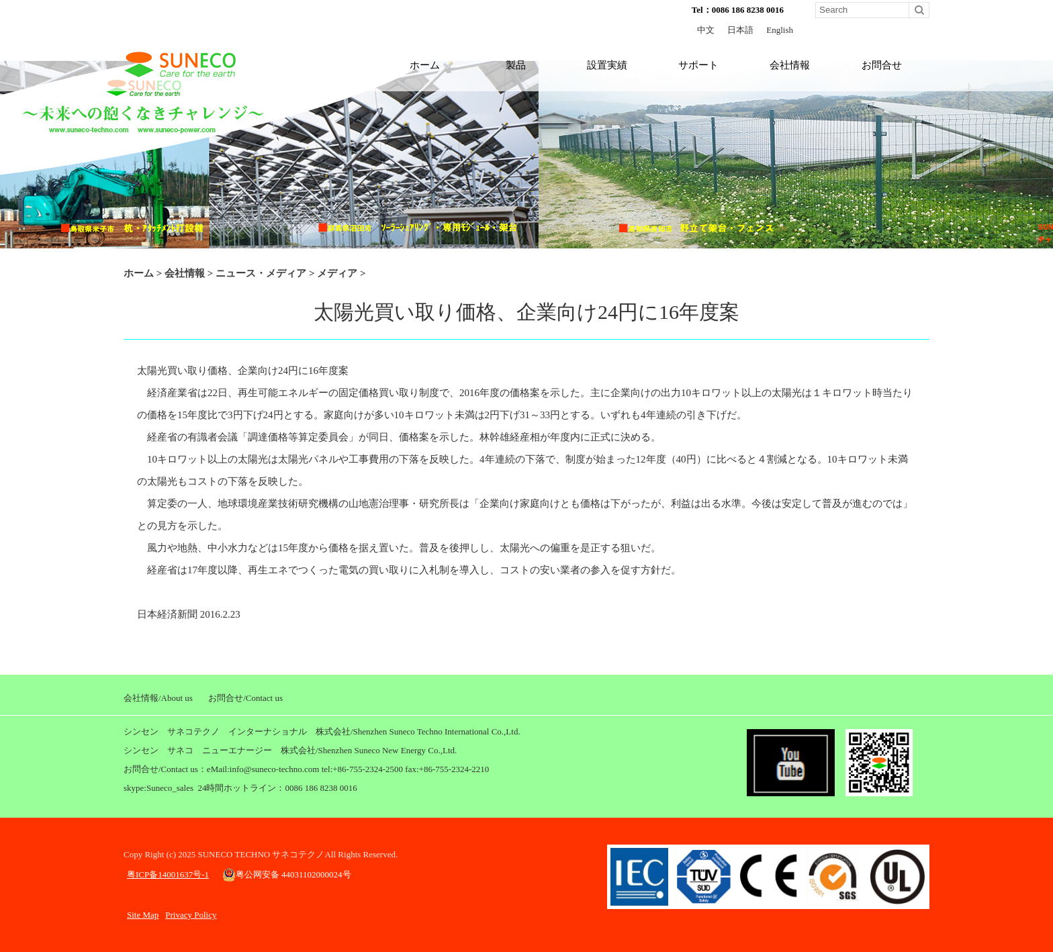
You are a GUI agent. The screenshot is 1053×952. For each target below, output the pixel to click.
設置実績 (607, 65)
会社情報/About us (158, 698)
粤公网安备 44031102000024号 (286, 875)
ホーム (425, 65)
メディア (337, 273)
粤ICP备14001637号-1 (168, 874)
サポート (698, 65)
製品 (516, 65)
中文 (706, 30)
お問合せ (882, 65)
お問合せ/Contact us (245, 698)
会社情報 (790, 65)
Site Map (142, 915)
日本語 (740, 30)
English (779, 30)
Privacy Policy (190, 915)
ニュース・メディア (261, 273)
